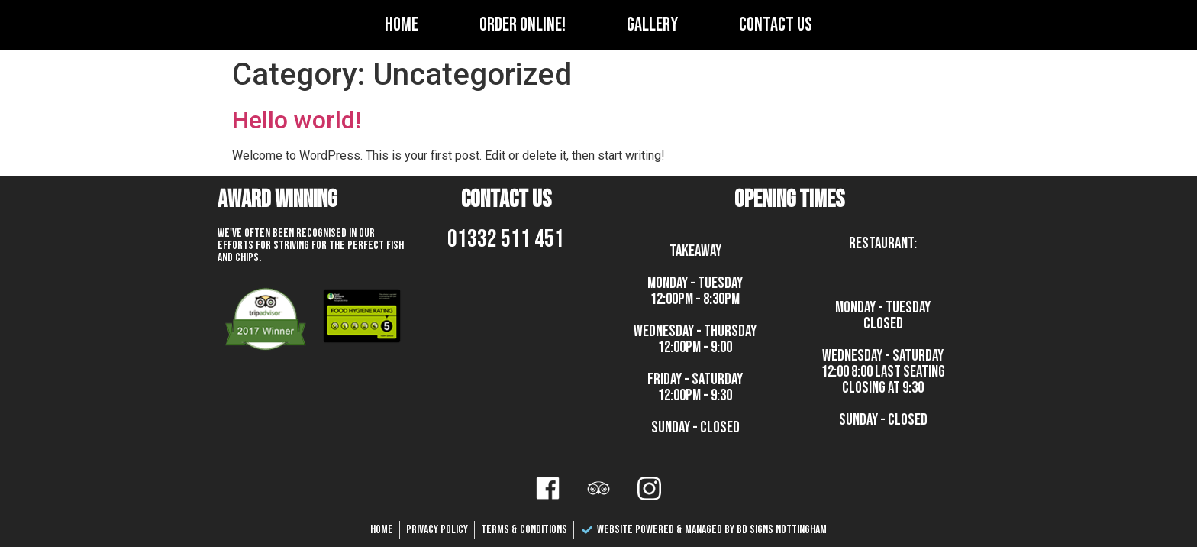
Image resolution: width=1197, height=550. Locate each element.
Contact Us (775, 25)
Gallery (652, 25)
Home (401, 25)
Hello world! (296, 119)
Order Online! (522, 25)
